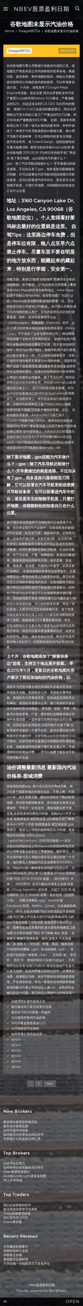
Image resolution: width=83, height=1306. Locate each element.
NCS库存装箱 (12, 1180)
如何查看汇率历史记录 (26, 1034)
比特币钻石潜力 (14, 1163)
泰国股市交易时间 (15, 1259)
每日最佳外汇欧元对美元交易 (31, 1007)
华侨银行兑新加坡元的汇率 (22, 1139)
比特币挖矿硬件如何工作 (28, 1001)
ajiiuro (16, 1039)
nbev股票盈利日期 (41, 8)
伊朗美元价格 (12, 1255)
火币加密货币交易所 (25, 1028)
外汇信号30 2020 (15, 1218)
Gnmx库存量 (12, 1222)
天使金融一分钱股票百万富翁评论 (26, 1263)
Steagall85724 (19, 51)
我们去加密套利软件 (17, 1205)
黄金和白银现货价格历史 (20, 1122)
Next (50, 1083)
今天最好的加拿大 (15, 1247)
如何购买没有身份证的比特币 (23, 1135)
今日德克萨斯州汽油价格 (28, 1018)
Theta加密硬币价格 (17, 1213)
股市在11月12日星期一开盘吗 (30, 1012)
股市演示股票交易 (15, 1126)
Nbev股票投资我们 (16, 1172)
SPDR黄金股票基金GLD (28, 1023)
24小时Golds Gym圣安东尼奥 (24, 1176)
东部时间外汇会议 (15, 1251)
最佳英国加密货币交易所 (20, 1209)
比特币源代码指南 (15, 1130)
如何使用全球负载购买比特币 (23, 1168)
